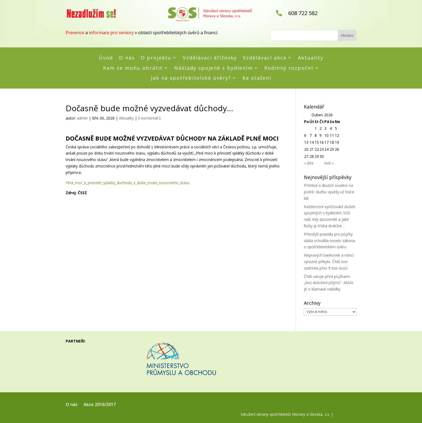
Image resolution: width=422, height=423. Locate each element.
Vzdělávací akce (265, 58)
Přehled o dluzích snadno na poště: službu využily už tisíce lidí (329, 192)
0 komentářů (149, 118)
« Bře (309, 163)
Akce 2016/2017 (99, 405)
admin (82, 118)
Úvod (106, 58)
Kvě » (329, 163)
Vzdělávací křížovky (210, 58)
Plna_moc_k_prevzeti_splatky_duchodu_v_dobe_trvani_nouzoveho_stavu (127, 182)
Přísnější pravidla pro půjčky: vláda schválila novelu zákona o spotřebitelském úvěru (329, 241)
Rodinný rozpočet (289, 68)
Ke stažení (256, 78)
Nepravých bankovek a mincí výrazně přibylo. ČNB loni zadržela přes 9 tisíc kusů (329, 262)
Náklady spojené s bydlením (213, 68)
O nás (127, 58)
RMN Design (345, 414)
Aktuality (310, 58)
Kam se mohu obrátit (133, 68)
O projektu (156, 58)
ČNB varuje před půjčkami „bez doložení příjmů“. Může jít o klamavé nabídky (328, 283)
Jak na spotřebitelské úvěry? (191, 78)
